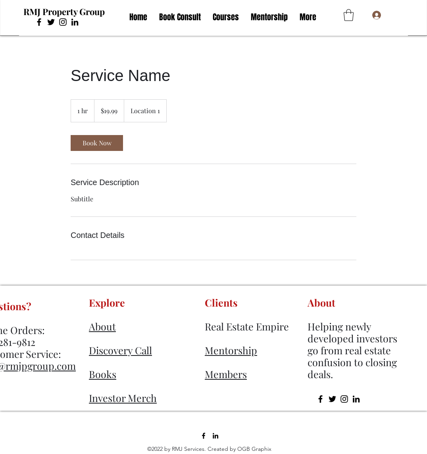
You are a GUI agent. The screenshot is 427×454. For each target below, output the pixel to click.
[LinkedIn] (75, 22)
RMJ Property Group (64, 11)
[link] (97, 143)
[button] (349, 15)
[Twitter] (51, 22)
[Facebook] (39, 22)
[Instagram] (63, 22)
